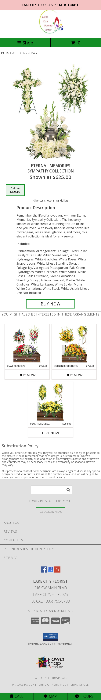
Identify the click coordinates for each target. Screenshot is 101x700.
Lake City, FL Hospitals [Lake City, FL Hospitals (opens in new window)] (50, 678)
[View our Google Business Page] (51, 571)
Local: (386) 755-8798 (50, 601)
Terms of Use (79, 684)
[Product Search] (51, 490)
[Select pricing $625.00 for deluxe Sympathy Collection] (15, 190)
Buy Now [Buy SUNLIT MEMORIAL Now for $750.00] (50, 432)
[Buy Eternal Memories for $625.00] (50, 303)
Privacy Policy (23, 684)
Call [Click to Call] (16, 696)
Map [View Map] (50, 696)
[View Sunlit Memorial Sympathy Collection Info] (50, 402)
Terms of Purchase (51, 684)
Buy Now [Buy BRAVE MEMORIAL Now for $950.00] (27, 375)
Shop (25, 43)
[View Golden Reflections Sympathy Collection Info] (74, 344)
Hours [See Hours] (84, 696)
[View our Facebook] (44, 571)
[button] (50, 637)
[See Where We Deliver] (50, 511)
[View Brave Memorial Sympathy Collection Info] (27, 344)
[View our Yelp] (57, 571)
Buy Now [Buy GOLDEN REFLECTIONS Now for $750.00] (74, 375)
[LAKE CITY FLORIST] (50, 32)
